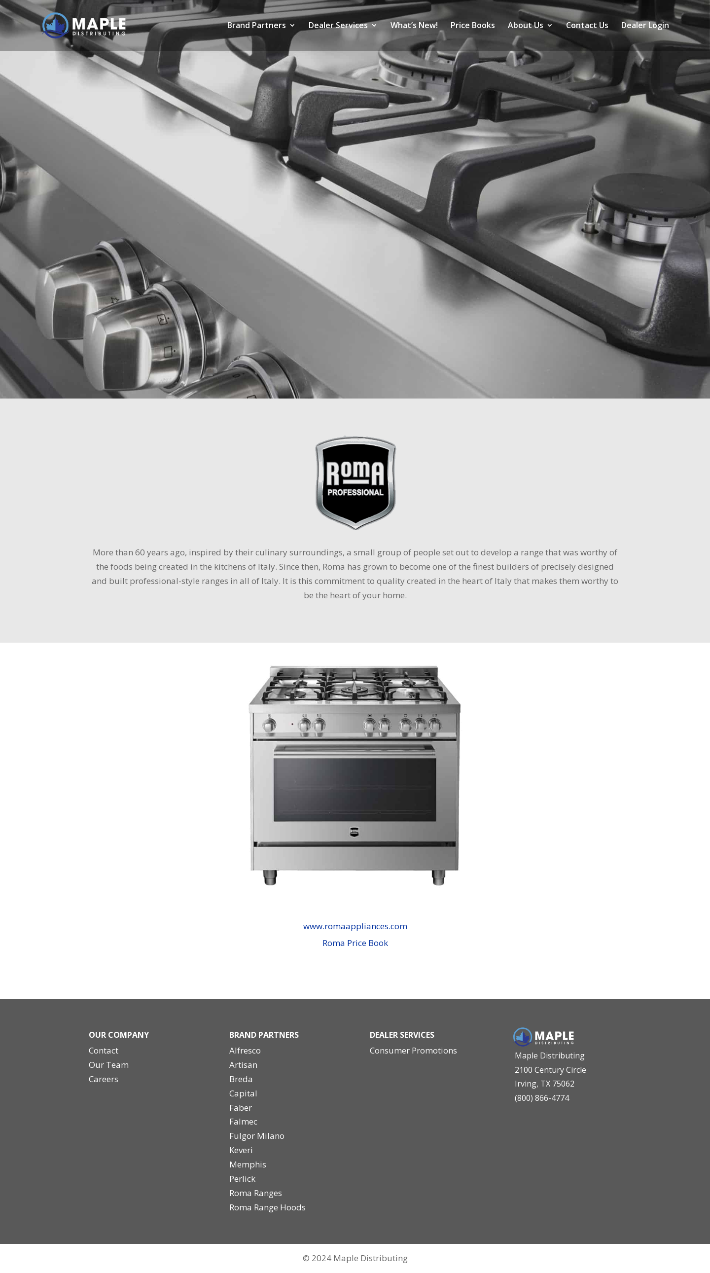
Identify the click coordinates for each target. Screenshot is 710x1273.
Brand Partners (256, 26)
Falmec (243, 1121)
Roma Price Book (355, 942)
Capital (243, 1093)
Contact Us (587, 26)
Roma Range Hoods (267, 1207)
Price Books (473, 26)
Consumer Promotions (413, 1050)
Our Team (109, 1064)
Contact (103, 1050)
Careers (103, 1079)
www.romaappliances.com (355, 926)
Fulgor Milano (256, 1135)
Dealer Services (338, 26)
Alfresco (245, 1050)
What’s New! (414, 26)
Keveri (241, 1150)
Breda (241, 1079)
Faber (240, 1107)
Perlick (242, 1178)
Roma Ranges (255, 1193)
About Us (525, 26)
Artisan (243, 1064)
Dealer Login (645, 26)
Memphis (247, 1164)
